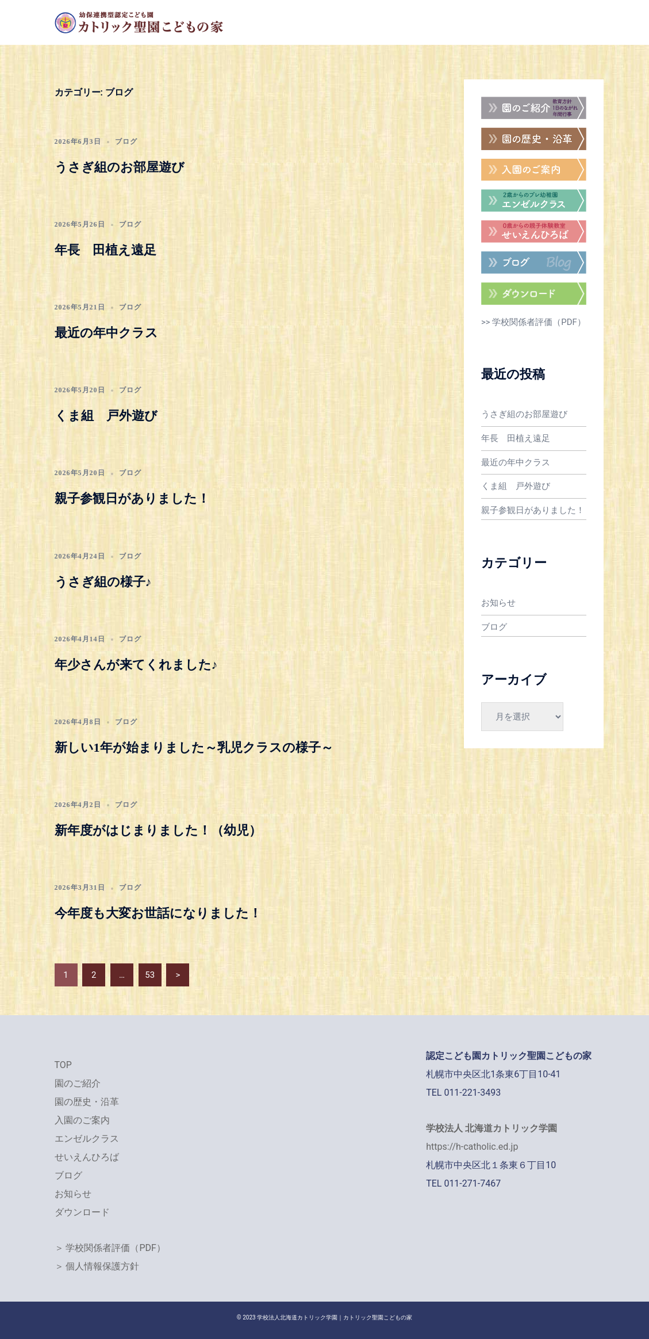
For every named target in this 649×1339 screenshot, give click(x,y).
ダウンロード (82, 1212)
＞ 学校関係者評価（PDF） (110, 1247)
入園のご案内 (82, 1120)
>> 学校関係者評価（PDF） (533, 322)
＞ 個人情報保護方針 (97, 1266)
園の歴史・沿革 (87, 1101)
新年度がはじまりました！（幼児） (158, 830)
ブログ (126, 141)
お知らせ (498, 600)
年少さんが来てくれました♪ (136, 664)
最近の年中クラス (106, 333)
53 (150, 975)
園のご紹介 (78, 1083)
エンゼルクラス (87, 1138)
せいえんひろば (87, 1156)
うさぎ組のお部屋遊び (120, 167)
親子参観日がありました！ (132, 498)
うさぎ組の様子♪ (103, 582)
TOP (63, 1064)
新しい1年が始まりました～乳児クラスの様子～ (194, 747)
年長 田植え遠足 (105, 250)
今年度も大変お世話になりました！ (158, 913)
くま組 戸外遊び (106, 415)
